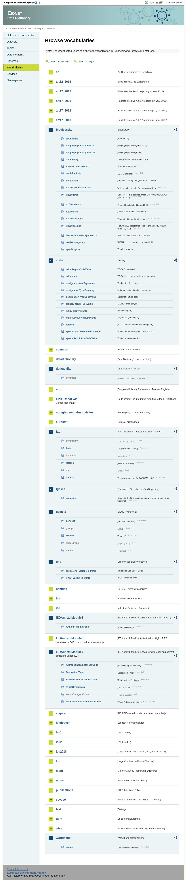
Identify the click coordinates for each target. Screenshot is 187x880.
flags (68, 448)
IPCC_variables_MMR (78, 577)
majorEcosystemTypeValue (81, 317)
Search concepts (86, 61)
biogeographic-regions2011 (81, 152)
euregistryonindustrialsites (74, 412)
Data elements (15, 54)
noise (60, 780)
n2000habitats (73, 204)
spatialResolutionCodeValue (81, 338)
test (58, 809)
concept (70, 520)
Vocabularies (15, 67)
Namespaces (14, 80)
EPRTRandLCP (66, 398)
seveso (61, 799)
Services (12, 73)
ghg (58, 561)
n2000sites (72, 211)
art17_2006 (63, 100)
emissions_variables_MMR (81, 571)
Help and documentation (21, 35)
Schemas (12, 61)
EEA (22, 2)
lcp (58, 761)
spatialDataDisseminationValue (83, 331)
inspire (60, 713)
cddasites (71, 276)
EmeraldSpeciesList (77, 166)
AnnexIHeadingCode (77, 626)
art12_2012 (63, 81)
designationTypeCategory (80, 290)
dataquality (72, 159)
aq (57, 72)
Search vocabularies (59, 61)
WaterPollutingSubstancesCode (83, 701)
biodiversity (64, 129)
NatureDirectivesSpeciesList (82, 235)
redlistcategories (75, 242)
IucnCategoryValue (76, 310)
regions (70, 324)
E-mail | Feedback (17, 869)
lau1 (59, 732)
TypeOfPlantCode (75, 687)
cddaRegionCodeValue (78, 269)
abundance (72, 138)
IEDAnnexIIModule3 (69, 638)
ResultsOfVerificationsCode (81, 679)
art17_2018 (63, 120)
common (62, 349)
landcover (63, 722)
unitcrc (70, 477)
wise (59, 828)
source (70, 535)
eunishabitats (73, 173)
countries (71, 498)
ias (58, 598)
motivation (72, 180)
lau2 (59, 742)
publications (64, 790)
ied (58, 608)
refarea (70, 462)
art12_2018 (63, 91)
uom (59, 818)
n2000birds (72, 194)
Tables (10, 48)
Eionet (21, 28)
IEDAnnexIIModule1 (69, 617)
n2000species (73, 226)
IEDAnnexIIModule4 (69, 651)
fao (58, 431)
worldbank (63, 837)
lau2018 (61, 751)
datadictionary (66, 359)
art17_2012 (63, 110)
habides (61, 588)
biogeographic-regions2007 (81, 145)
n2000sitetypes (74, 218)
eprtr (59, 389)
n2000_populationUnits (79, 187)
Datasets (12, 41)
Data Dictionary (34, 28)
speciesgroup (73, 249)
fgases (60, 489)
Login (151, 2)
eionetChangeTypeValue (79, 303)
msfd (59, 770)
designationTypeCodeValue (81, 297)
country (70, 847)
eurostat (61, 421)
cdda (59, 260)
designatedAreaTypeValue (80, 283)
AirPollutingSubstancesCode (82, 665)
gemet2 (61, 511)
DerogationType (74, 672)
